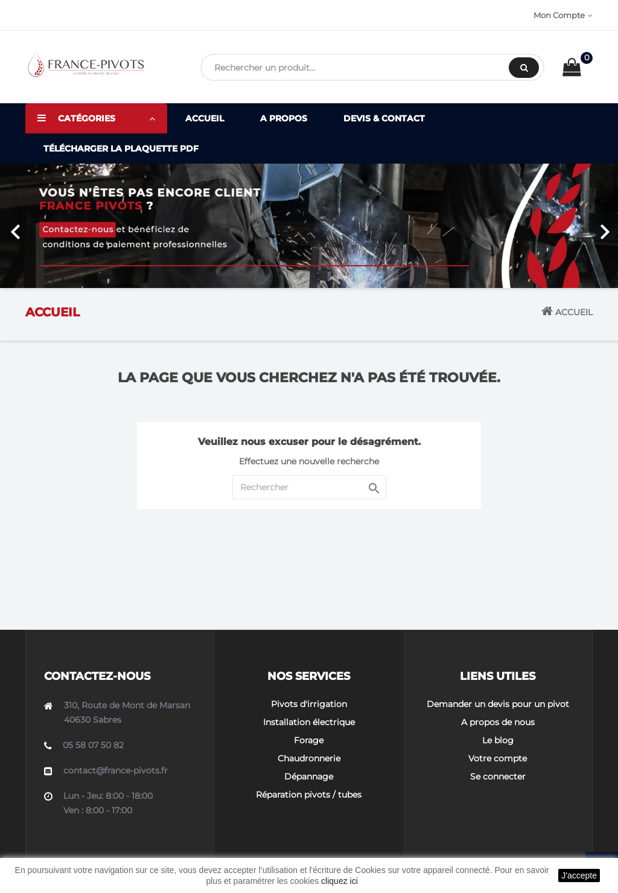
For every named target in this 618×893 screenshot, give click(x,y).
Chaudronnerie (309, 758)
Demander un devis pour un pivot (498, 704)
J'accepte (579, 875)
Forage (308, 740)
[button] (46, 226)
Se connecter (498, 776)
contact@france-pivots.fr (115, 770)
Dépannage (308, 776)
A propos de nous (498, 722)
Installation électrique (309, 722)
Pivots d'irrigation (309, 704)
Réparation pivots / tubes (309, 794)
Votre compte (497, 758)
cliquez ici (339, 881)
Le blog (498, 740)
